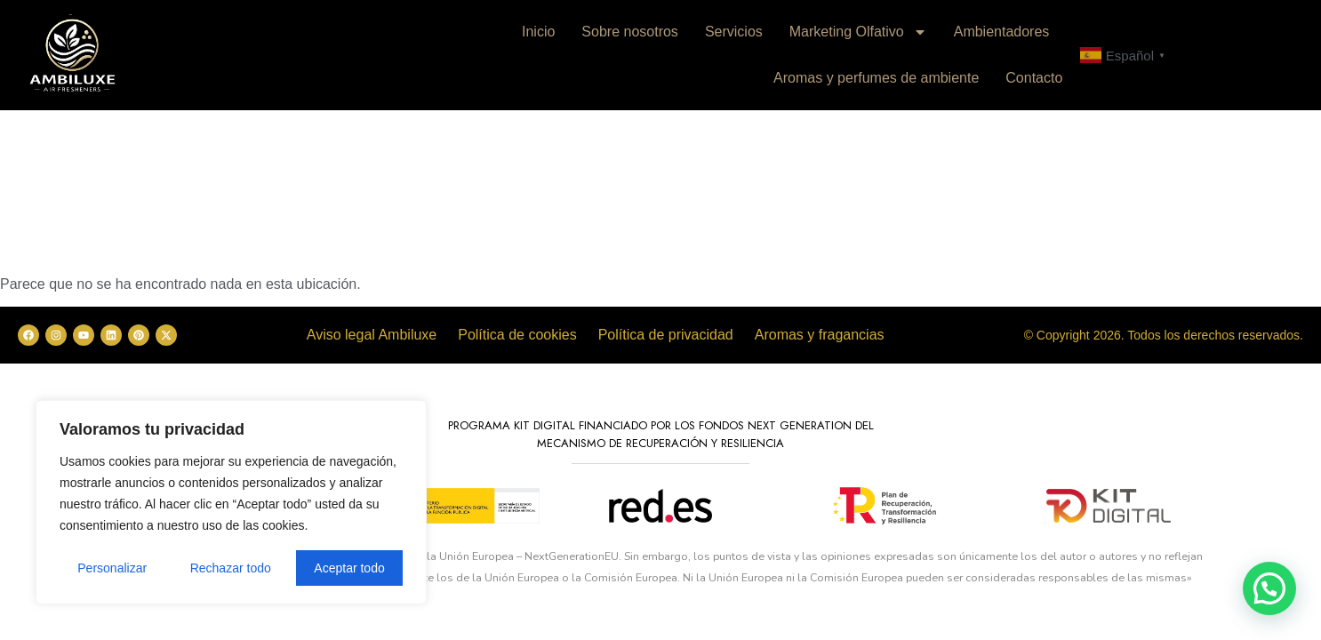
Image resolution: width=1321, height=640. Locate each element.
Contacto (1033, 77)
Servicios (734, 31)
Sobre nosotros (629, 31)
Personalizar (112, 568)
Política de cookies (517, 334)
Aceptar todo (349, 568)
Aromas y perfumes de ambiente (876, 77)
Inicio (538, 31)
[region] (231, 502)
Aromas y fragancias (820, 334)
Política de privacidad (665, 334)
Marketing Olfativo (858, 32)
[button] (1269, 588)
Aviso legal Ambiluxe (371, 334)
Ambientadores (1002, 31)
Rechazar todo (230, 568)
